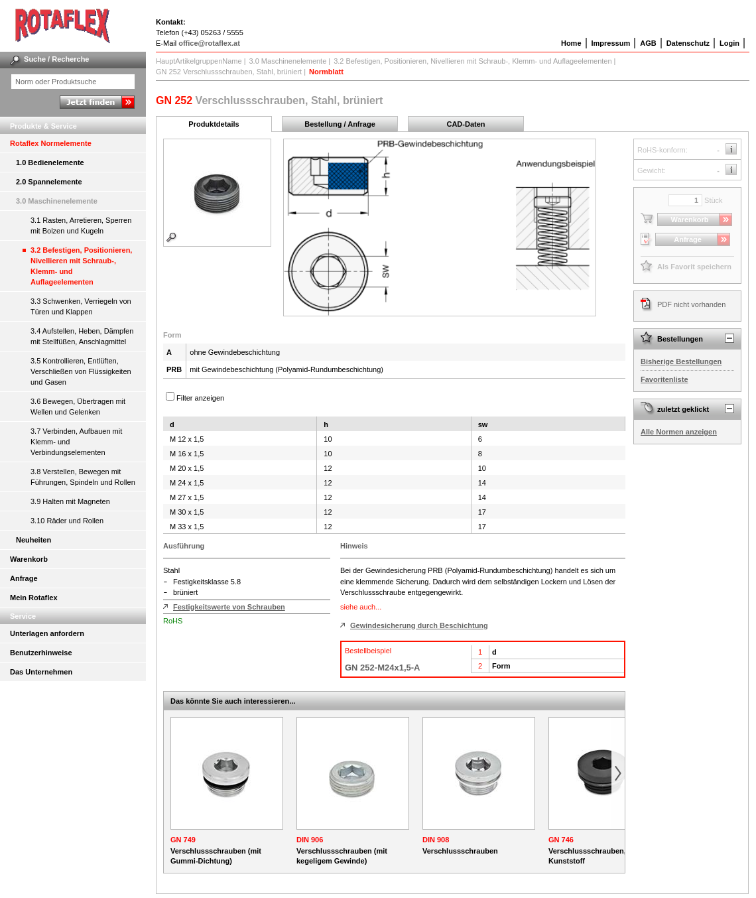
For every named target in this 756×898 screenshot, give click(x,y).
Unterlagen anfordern (47, 633)
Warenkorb (29, 559)
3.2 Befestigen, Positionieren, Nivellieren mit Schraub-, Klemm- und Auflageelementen (81, 266)
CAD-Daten (465, 124)
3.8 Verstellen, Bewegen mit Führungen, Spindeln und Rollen (83, 477)
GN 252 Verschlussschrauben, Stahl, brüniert (229, 72)
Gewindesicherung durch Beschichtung (419, 625)
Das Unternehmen (41, 672)
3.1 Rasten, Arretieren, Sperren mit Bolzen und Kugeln (81, 225)
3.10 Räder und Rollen (67, 521)
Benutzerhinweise (41, 653)
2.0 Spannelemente (49, 182)
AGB (648, 43)
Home (571, 43)
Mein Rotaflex (34, 598)
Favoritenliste (664, 379)
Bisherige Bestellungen (681, 361)
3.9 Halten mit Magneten (70, 501)
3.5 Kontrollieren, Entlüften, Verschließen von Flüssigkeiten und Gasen (81, 371)
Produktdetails (213, 124)
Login (729, 43)
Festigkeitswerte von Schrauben (229, 607)
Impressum (611, 43)
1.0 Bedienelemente (50, 162)
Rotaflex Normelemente (51, 143)
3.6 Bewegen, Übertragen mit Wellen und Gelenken (78, 406)
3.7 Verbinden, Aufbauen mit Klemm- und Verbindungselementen (76, 441)
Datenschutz (688, 43)
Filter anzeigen (200, 398)
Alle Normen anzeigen (679, 432)
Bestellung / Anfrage (339, 124)
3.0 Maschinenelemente (56, 201)
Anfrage (24, 578)
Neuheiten (33, 540)
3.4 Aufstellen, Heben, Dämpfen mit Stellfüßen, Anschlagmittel (82, 336)
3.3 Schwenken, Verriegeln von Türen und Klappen (81, 306)
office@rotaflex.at (209, 43)
